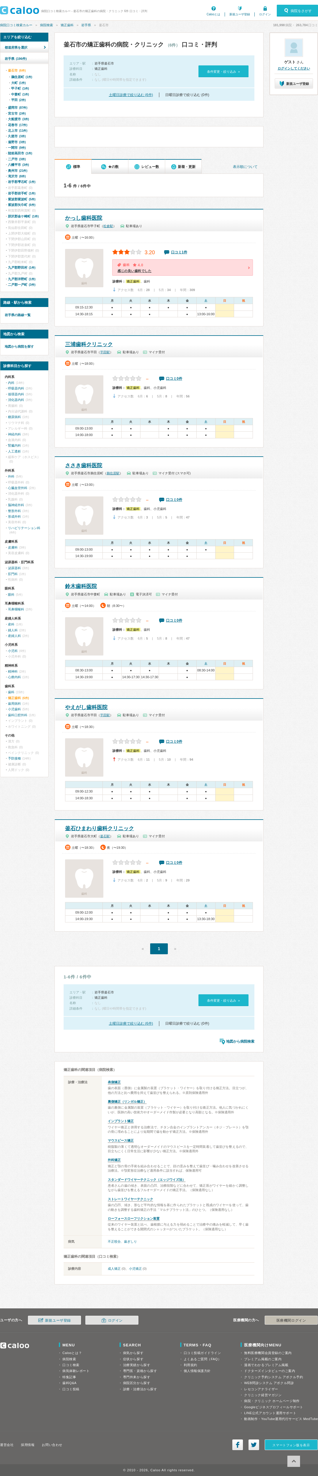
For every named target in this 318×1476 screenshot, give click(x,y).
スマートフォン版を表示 (291, 1445)
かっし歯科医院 (83, 218)
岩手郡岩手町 (21, 193)
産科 (11, 624)
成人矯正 (114, 1268)
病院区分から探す (136, 1383)
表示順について (245, 167)
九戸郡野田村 (21, 267)
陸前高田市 (20, 153)
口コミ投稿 (71, 1389)
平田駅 (105, 352)
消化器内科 (16, 400)
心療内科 (14, 677)
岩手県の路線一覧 (18, 315)
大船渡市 (18, 119)
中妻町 (20, 94)
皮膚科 (13, 547)
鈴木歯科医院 (81, 586)
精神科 (13, 671)
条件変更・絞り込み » (223, 71)
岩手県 (86, 25)
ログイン (265, 14)
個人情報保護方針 (197, 1371)
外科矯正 (114, 1160)
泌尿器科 (14, 568)
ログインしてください (294, 68)
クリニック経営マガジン (262, 1395)
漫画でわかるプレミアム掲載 (266, 1365)
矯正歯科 (67, 25)
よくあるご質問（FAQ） (202, 1359)
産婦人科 (14, 636)
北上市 (17, 130)
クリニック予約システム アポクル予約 (273, 1377)
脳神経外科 (16, 505)
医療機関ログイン (291, 1320)
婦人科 (13, 630)
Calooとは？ (72, 1353)
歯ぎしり (130, 1241)
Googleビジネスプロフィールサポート (273, 1407)
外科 (11, 476)
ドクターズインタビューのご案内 (269, 1371)
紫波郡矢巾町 (21, 205)
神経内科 (14, 434)
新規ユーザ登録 (239, 14)
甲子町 (20, 88)
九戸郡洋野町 (21, 279)
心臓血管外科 (17, 488)
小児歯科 (14, 709)
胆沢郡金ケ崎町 (23, 216)
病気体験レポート (76, 1371)
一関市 (17, 147)
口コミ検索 (71, 1365)
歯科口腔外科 (17, 715)
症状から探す (133, 1359)
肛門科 (13, 574)
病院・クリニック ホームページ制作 (271, 1401)
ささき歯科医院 (83, 465)
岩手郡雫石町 (21, 182)
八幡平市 (18, 164)
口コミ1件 (179, 252)
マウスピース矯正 (121, 1140)
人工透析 (14, 451)
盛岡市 (17, 107)
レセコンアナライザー (261, 1389)
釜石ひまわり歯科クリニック (99, 828)
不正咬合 (114, 1241)
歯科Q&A (69, 1383)
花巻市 (17, 125)
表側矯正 (114, 1082)
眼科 (11, 594)
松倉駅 (108, 226)
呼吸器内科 (16, 388)
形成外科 (14, 516)
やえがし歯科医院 (86, 707)
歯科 (11, 692)
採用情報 (27, 1445)
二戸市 (17, 159)
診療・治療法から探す (140, 1389)
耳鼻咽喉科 (16, 609)
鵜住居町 (21, 77)
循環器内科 (16, 394)
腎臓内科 (14, 445)
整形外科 (14, 511)
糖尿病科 (14, 417)
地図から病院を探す (19, 346)
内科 (11, 382)
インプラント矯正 (121, 1121)
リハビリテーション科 (24, 528)
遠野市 (17, 142)
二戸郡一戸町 (21, 284)
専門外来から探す (136, 1377)
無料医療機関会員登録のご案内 (268, 1353)
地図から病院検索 (240, 1041)
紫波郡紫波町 (21, 199)
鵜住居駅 (113, 473)
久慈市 (17, 136)
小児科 (13, 651)
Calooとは (213, 14)
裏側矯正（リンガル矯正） (127, 1101)
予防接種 (14, 758)
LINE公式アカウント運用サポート (270, 1413)
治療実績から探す (136, 1365)
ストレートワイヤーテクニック (130, 1199)
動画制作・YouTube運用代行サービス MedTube (281, 1419)
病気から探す (133, 1353)
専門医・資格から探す (140, 1371)
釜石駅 (105, 836)
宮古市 (17, 113)
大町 (18, 83)
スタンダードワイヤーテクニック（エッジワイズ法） (147, 1179)
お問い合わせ (52, 1445)
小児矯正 (135, 1268)
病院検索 (46, 25)
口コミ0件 (174, 379)
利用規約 (190, 1365)
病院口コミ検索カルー (16, 25)
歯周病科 (14, 703)
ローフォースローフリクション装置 (134, 1218)
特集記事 (69, 1377)
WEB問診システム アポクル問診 (269, 1383)
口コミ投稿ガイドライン (202, 1353)
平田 (18, 100)
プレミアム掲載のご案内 (262, 1359)
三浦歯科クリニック (89, 344)
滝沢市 (17, 176)
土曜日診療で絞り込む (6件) (131, 95)
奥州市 (17, 170)
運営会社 (7, 1445)
